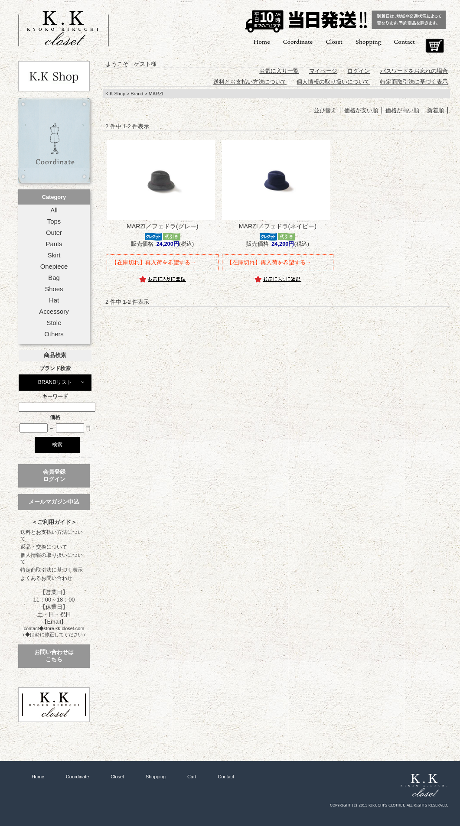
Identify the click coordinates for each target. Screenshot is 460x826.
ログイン (358, 71)
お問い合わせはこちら (54, 656)
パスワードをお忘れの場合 (414, 71)
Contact (404, 41)
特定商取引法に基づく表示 (51, 569)
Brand (136, 93)
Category (54, 197)
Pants (54, 244)
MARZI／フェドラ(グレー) (162, 226)
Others (54, 334)
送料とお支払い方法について (51, 535)
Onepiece (54, 266)
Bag (53, 277)
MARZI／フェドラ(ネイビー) (277, 226)
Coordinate (298, 41)
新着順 (435, 110)
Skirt (54, 255)
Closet (334, 41)
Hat (54, 300)
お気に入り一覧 (279, 71)
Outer (54, 232)
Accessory (54, 311)
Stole (54, 322)
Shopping (368, 41)
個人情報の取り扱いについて (51, 558)
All (53, 210)
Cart (435, 46)
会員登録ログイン (54, 475)
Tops (54, 221)
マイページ (323, 71)
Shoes (54, 289)
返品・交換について (43, 547)
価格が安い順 (361, 110)
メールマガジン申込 (54, 501)
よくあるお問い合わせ (46, 578)
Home (262, 41)
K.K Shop (115, 93)
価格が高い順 (402, 110)
